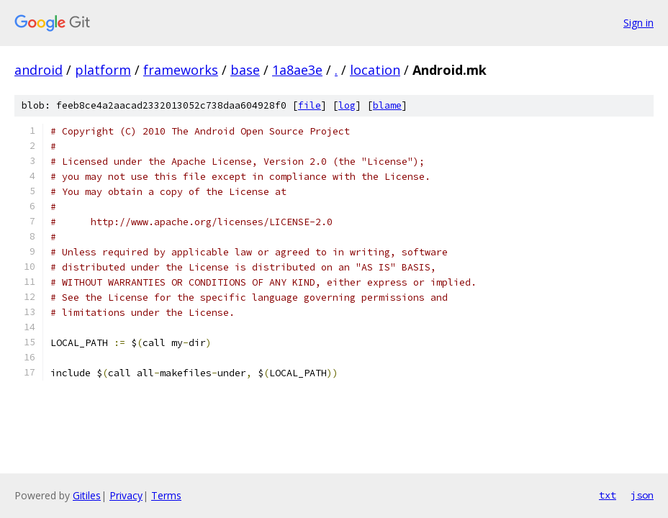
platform (103, 69)
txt (607, 495)
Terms (166, 495)
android (38, 69)
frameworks (180, 69)
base (245, 69)
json (642, 495)
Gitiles (87, 495)
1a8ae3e (297, 69)
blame (387, 105)
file (309, 105)
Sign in (638, 22)
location (375, 69)
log (347, 105)
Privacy (126, 495)
